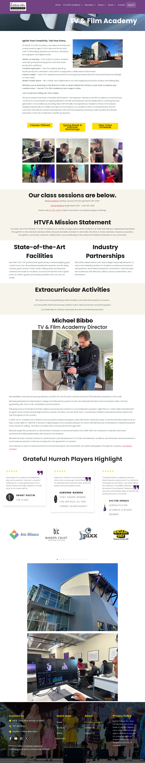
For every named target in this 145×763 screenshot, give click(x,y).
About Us (61, 727)
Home (48, 5)
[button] (63, 5)
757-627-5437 (54, 210)
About (102, 5)
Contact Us (90, 727)
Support (126, 5)
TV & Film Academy (62, 5)
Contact (111, 5)
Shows (92, 5)
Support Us (90, 733)
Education (80, 5)
